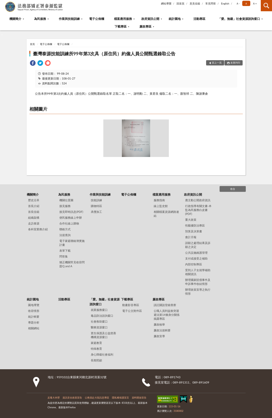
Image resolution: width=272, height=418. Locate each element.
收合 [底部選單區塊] (232, 188)
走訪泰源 (33, 223)
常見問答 (210, 3)
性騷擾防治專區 (195, 225)
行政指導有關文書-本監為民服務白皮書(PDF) (198, 209)
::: (3, 2)
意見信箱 (195, 3)
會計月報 (190, 237)
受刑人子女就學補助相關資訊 (197, 272)
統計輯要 (33, 316)
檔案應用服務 (123, 18)
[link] (33, 63)
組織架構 (33, 217)
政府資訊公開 (150, 18)
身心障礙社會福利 (102, 354)
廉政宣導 (159, 336)
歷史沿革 (33, 200)
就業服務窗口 (99, 309)
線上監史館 (161, 206)
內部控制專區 (193, 264)
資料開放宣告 (139, 397)
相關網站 (33, 328)
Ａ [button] (246, 3)
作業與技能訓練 (69, 18)
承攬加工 (96, 211)
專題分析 (33, 322)
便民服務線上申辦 (70, 217)
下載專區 (121, 26)
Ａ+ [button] (255, 3)
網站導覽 (166, 3)
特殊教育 (96, 348)
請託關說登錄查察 (165, 305)
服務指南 (159, 200)
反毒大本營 (54, 397)
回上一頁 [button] (217, 62)
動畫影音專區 (130, 305)
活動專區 (199, 18)
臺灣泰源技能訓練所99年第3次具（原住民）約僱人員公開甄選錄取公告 (104, 53)
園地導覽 (33, 305)
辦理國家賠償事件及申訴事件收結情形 (197, 281)
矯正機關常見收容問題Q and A (72, 264)
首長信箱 (33, 211)
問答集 (63, 256)
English (225, 3)
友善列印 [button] (235, 62)
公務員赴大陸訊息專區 (97, 397)
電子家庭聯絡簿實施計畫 (72, 242)
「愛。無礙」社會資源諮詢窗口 (239, 18)
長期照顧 (96, 360)
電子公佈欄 (96, 18)
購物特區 (96, 206)
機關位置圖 (66, 200)
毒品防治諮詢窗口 (102, 315)
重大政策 (190, 219)
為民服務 (40, 18)
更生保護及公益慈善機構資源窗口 (103, 335)
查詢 (266, 5)
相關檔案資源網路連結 (166, 213)
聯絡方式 (65, 229)
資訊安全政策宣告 (72, 397)
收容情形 (33, 310)
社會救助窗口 (99, 321)
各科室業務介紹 (38, 229)
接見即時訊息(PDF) (71, 211)
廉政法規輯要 (162, 330)
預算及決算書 (193, 231)
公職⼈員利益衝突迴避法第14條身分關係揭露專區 (166, 314)
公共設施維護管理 (196, 252)
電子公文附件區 (132, 310)
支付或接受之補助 (196, 258)
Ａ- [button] (238, 3)
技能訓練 (96, 200)
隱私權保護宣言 (120, 397)
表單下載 (65, 250)
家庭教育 (96, 342)
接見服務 (65, 206)
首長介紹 (33, 206)
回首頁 (180, 3)
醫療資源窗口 (99, 327)
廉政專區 (145, 26)
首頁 (32, 44)
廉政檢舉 (159, 324)
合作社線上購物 (69, 223)
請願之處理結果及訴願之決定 (197, 244)
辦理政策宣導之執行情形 (197, 291)
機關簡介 (15, 18)
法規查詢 (65, 235)
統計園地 (175, 18)
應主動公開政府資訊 (197, 200)
